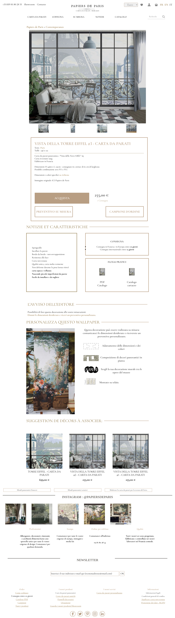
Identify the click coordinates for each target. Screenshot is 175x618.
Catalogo (121, 17)
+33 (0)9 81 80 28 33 (12, 4)
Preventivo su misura (53, 211)
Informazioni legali (153, 593)
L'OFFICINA (57, 17)
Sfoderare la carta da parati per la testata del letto (128, 490)
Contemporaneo (55, 27)
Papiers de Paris (35, 27)
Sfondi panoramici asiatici (78, 490)
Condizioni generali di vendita (153, 596)
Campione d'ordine (124, 211)
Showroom (29, 4)
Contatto (41, 4)
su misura (78, 17)
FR (161, 4)
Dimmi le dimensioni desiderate (43, 315)
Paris (42, 147)
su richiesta (64, 175)
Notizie (99, 17)
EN (166, 4)
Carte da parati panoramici (65, 593)
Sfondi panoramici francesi (27, 490)
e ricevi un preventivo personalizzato (77, 315)
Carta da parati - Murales (87, 11)
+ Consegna (102, 200)
